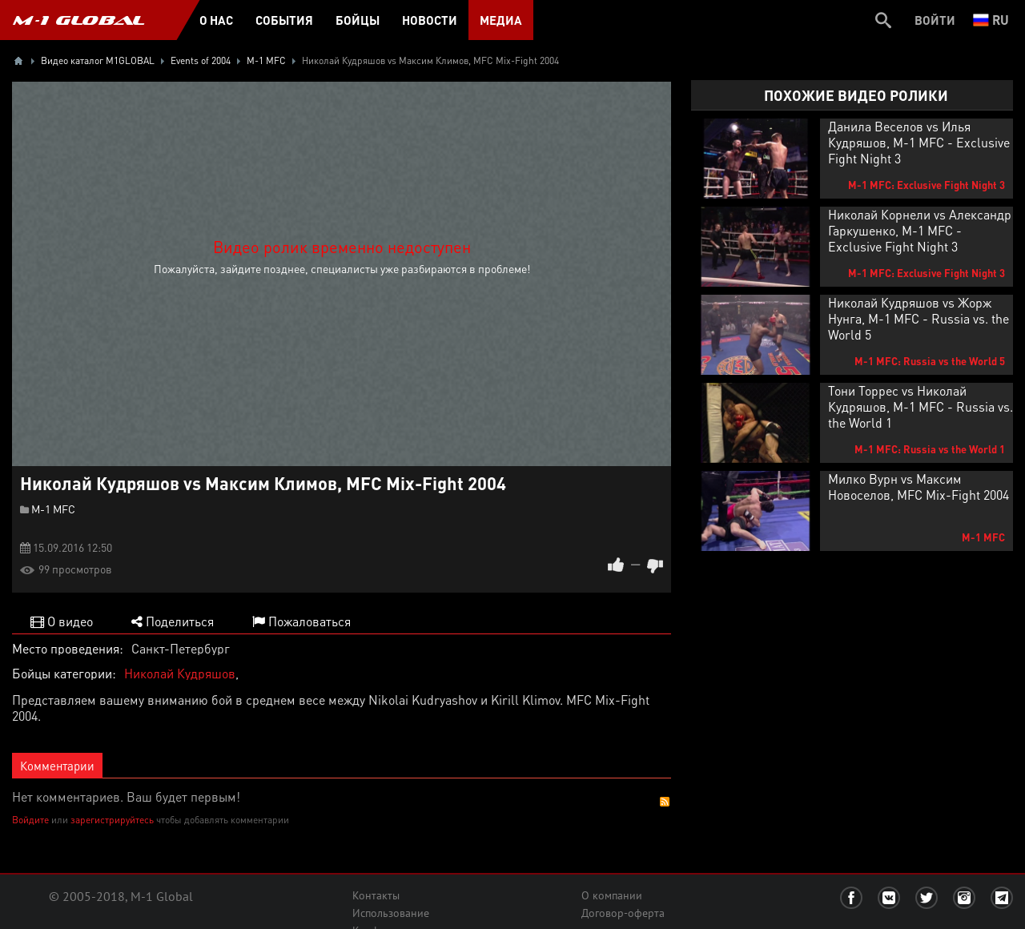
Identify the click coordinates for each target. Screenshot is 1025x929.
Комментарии (57, 766)
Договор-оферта (623, 913)
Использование (390, 913)
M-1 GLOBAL (78, 20)
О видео (61, 621)
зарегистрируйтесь (112, 820)
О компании (611, 895)
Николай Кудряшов (179, 673)
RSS (664, 801)
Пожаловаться (301, 621)
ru (991, 19)
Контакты (376, 895)
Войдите (30, 820)
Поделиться (172, 621)
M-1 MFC (53, 508)
